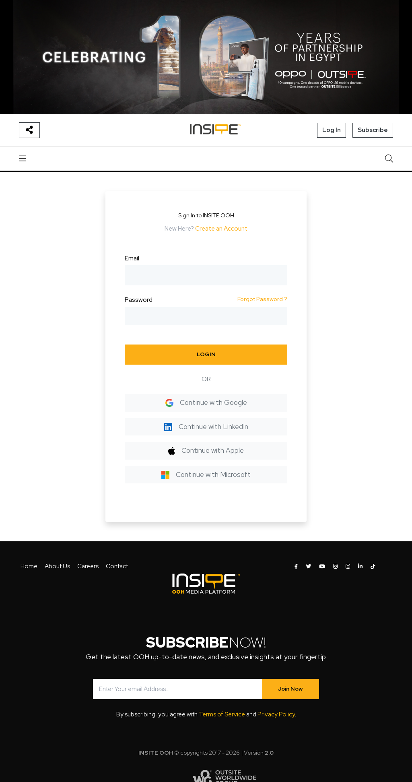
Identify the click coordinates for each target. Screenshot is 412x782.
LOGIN (206, 354)
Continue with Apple (205, 450)
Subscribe (373, 130)
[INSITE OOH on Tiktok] (373, 566)
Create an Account (221, 229)
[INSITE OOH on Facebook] (296, 566)
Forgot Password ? (262, 299)
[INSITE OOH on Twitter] (308, 566)
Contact (117, 566)
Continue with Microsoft (206, 474)
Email (132, 258)
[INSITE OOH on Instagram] (335, 566)
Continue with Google (206, 402)
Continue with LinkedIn (206, 426)
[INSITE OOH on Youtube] (322, 566)
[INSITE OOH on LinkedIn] (360, 566)
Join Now (290, 688)
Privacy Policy (276, 714)
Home (29, 566)
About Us (57, 566)
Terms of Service (222, 714)
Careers (88, 566)
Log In (331, 130)
